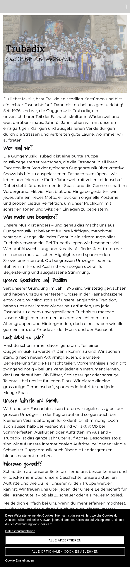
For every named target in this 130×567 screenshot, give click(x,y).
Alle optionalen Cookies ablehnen (65, 551)
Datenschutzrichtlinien (20, 531)
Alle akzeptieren (65, 540)
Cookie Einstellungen (19, 560)
